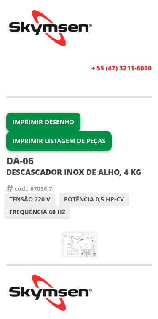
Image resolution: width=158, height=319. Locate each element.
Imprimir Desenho (43, 122)
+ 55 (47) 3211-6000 (121, 68)
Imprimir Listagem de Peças (59, 141)
